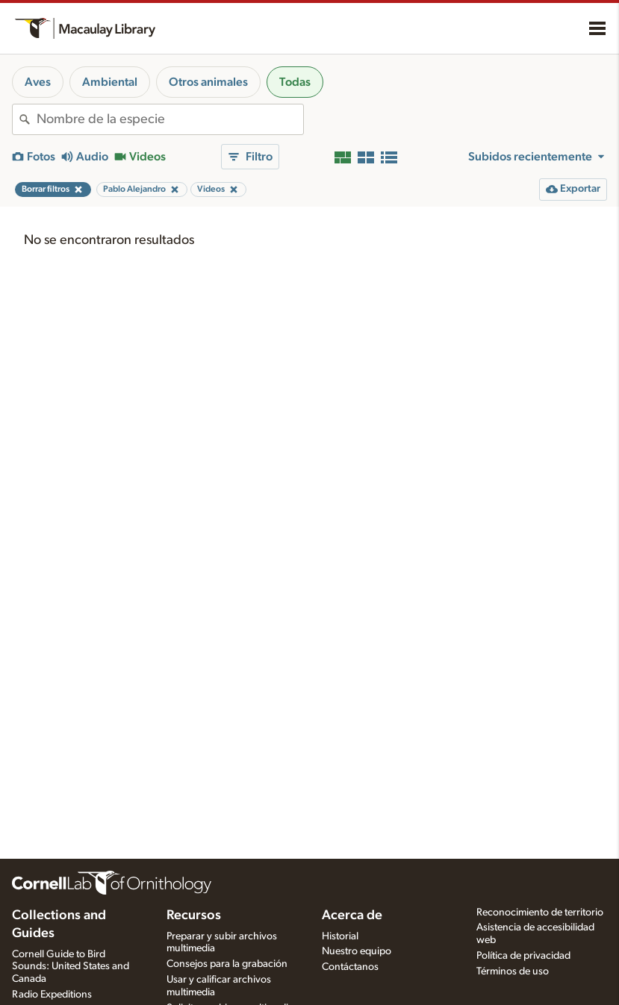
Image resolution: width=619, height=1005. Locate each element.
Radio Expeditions (52, 994)
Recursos (194, 915)
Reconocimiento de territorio (539, 912)
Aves (38, 82)
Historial (340, 936)
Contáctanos (350, 967)
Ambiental (109, 82)
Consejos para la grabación (227, 964)
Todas (295, 82)
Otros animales (208, 82)
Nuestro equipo (356, 951)
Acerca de (352, 915)
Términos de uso (512, 971)
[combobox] (170, 119)
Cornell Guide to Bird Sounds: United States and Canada (70, 967)
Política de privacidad (523, 956)
